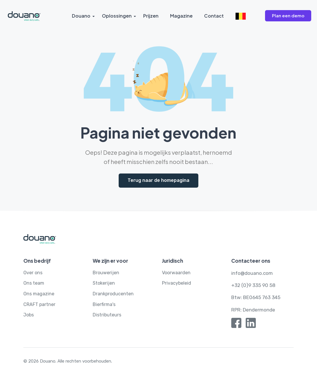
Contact (214, 16)
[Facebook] (236, 324)
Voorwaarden (176, 272)
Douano (81, 16)
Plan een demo (288, 15)
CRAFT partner (39, 304)
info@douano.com (252, 273)
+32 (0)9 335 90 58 (253, 285)
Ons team (33, 283)
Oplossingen (117, 16)
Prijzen (150, 16)
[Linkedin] (251, 324)
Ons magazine (38, 293)
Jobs (28, 315)
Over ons (32, 272)
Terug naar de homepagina (158, 180)
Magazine (181, 16)
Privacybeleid (176, 283)
